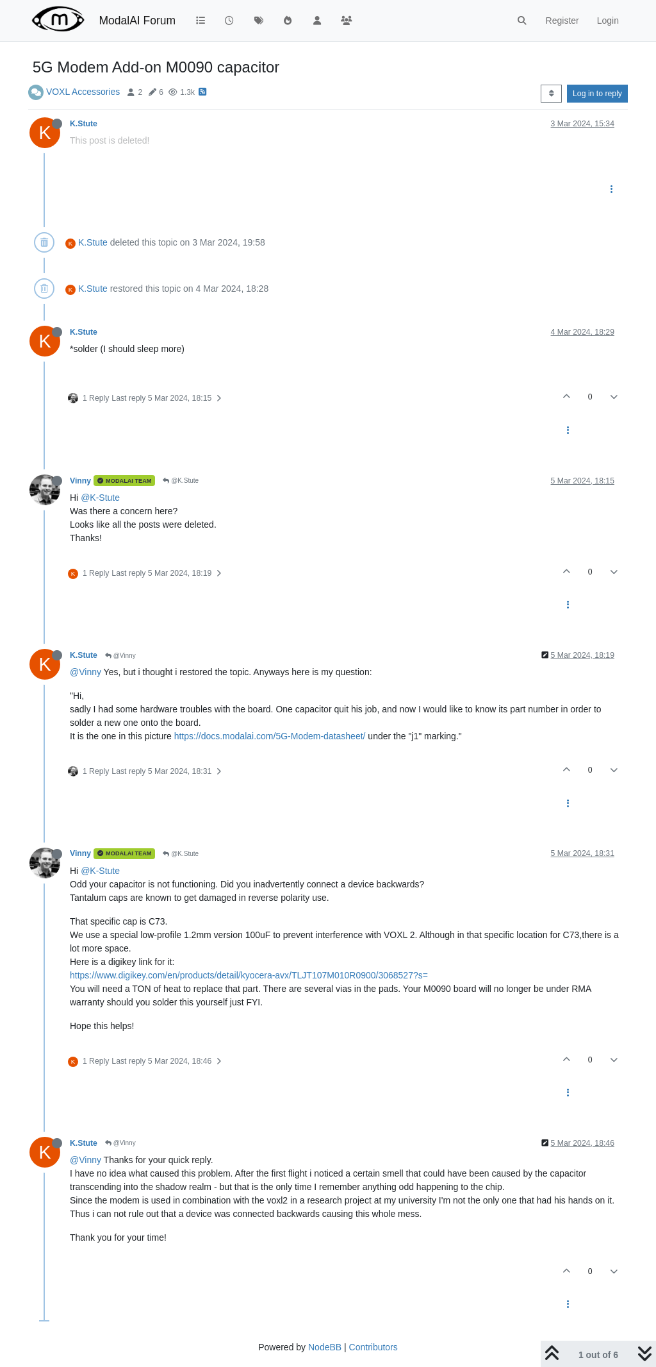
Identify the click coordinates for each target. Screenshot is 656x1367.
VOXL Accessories (83, 92)
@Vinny (120, 655)
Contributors (373, 1347)
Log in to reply (597, 93)
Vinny (80, 480)
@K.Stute (181, 480)
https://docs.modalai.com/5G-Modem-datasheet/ (270, 736)
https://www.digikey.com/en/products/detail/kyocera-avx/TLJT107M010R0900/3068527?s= (249, 975)
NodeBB (324, 1347)
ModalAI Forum (137, 20)
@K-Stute (100, 497)
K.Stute (83, 123)
